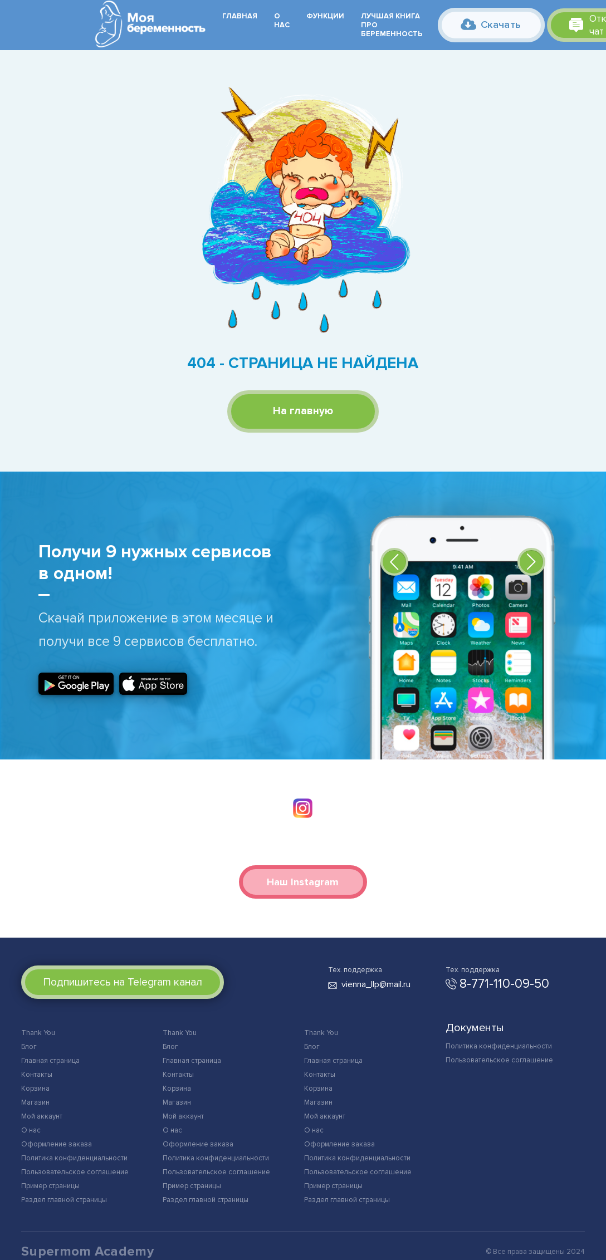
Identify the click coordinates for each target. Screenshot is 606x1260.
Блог (29, 1046)
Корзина (35, 1088)
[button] (394, 562)
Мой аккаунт (41, 1116)
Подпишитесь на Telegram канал (122, 982)
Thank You (38, 1032)
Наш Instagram (303, 882)
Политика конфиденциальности (74, 1158)
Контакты (36, 1074)
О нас (282, 21)
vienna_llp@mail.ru (375, 984)
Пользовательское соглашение (75, 1172)
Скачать (490, 24)
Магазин (35, 1102)
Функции (325, 16)
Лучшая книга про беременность (392, 25)
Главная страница (50, 1060)
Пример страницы (50, 1185)
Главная (239, 16)
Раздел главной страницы (64, 1199)
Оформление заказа (56, 1144)
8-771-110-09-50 (504, 984)
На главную (303, 411)
